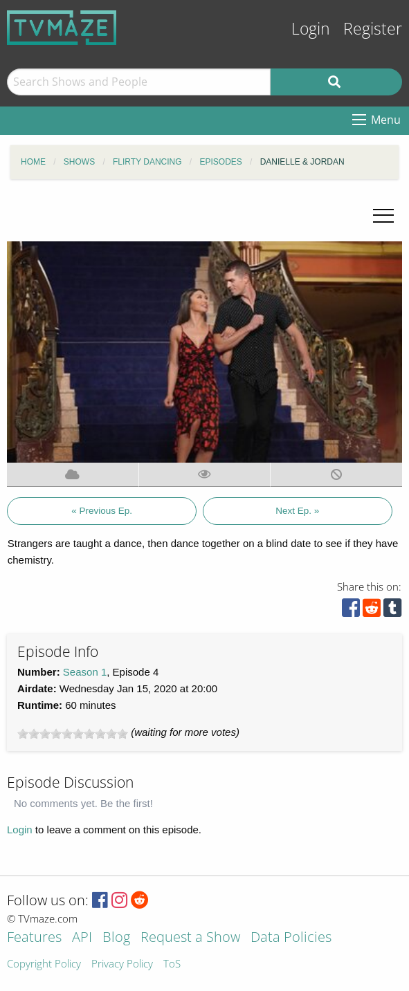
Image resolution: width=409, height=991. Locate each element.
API (82, 938)
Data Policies (291, 938)
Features (34, 938)
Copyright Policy (44, 964)
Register (372, 28)
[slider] (72, 733)
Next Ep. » (297, 511)
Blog (116, 938)
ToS (172, 964)
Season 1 (85, 672)
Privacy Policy (122, 964)
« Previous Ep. (101, 511)
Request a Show (190, 938)
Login (310, 28)
